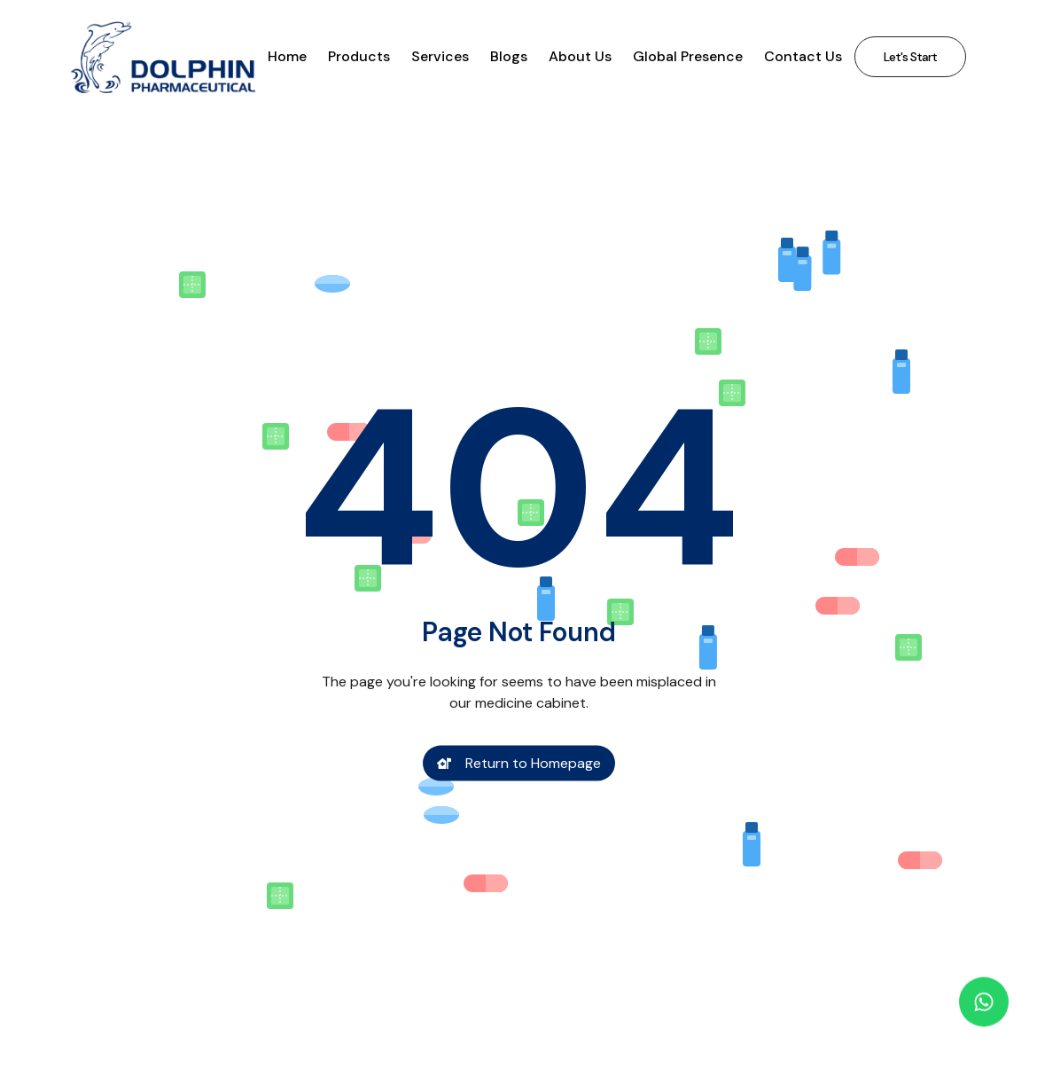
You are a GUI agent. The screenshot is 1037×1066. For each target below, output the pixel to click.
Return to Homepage (519, 765)
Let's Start (910, 57)
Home (287, 56)
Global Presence (688, 56)
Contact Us (803, 56)
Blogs (508, 56)
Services (440, 56)
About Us (580, 56)
